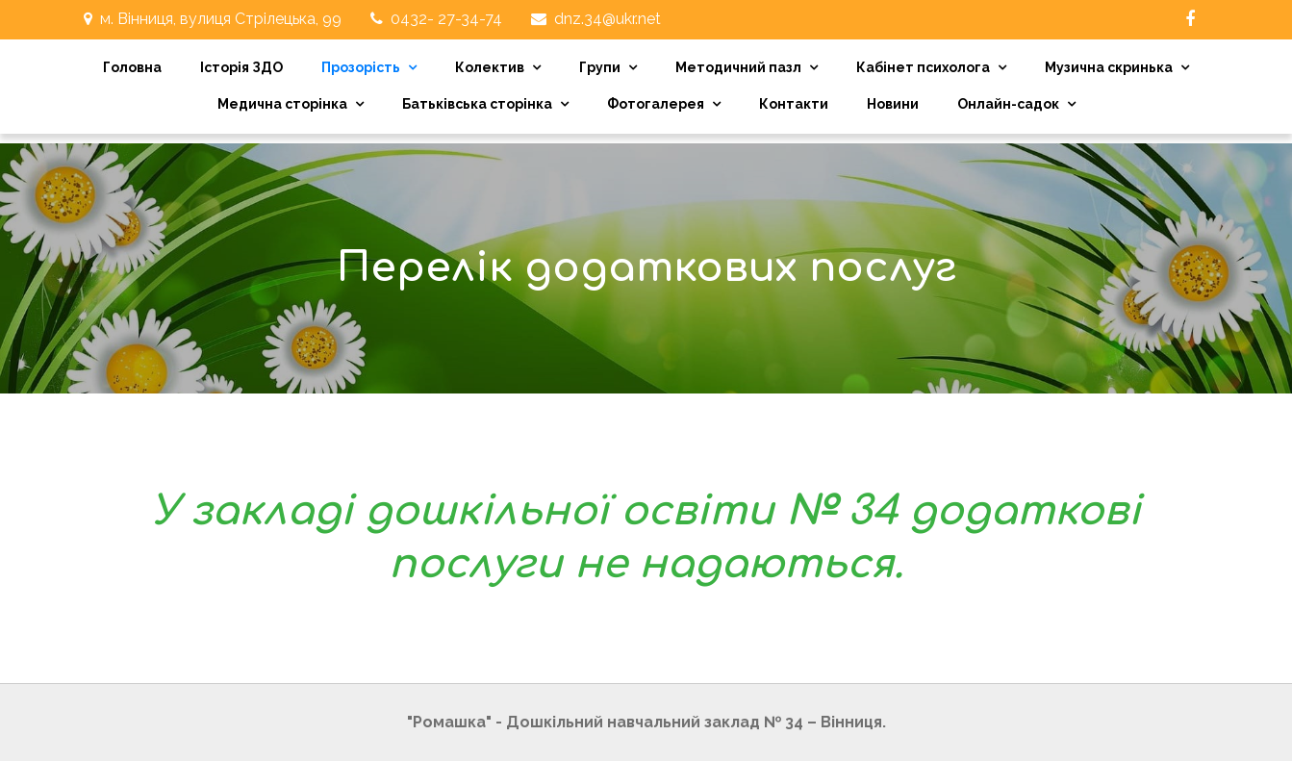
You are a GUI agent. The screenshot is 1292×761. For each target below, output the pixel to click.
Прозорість (360, 67)
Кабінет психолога (923, 67)
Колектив (489, 67)
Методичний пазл (738, 67)
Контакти (793, 104)
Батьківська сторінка (477, 104)
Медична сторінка (282, 104)
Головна (132, 67)
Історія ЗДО (241, 67)
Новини (893, 104)
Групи (600, 67)
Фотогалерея (655, 104)
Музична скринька (1109, 67)
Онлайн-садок (1008, 104)
